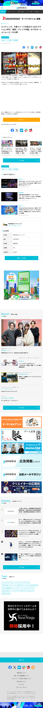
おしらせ (21, 684)
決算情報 (37, 11)
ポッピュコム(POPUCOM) (31, 585)
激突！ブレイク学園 (6, 40)
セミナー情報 (29, 11)
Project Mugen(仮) (6, 588)
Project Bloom (5, 590)
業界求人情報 (21, 11)
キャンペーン (5, 23)
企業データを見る (21, 258)
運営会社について (21, 673)
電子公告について (21, 681)
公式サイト (21, 120)
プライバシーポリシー (21, 687)
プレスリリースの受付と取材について (21, 678)
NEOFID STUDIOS (6, 593)
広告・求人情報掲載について (21, 675)
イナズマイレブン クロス (7, 582)
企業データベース (11, 11)
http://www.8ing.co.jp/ (14, 225)
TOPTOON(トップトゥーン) (8, 585)
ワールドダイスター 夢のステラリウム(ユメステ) (23, 590)
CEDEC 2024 (20, 585)
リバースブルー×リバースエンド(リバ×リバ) (23, 588)
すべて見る (21, 160)
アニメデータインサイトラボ (22, 582)
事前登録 (16, 40)
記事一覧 (3, 11)
